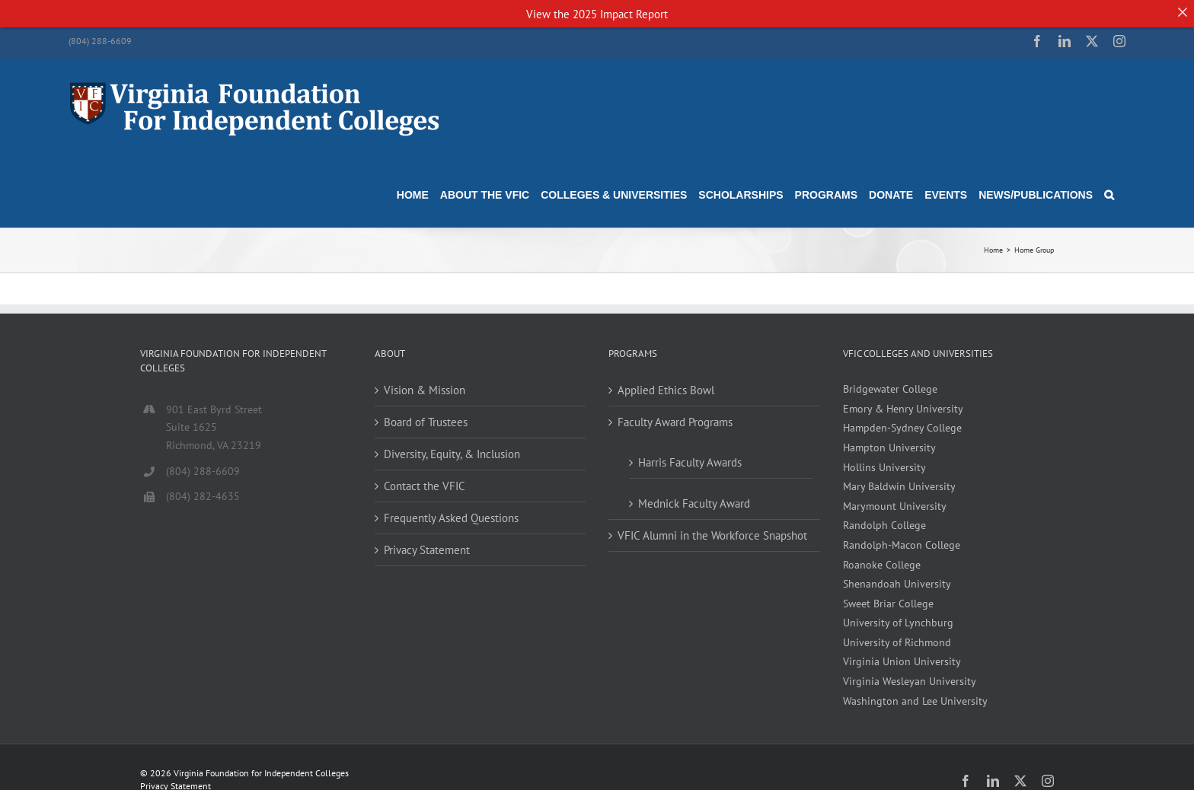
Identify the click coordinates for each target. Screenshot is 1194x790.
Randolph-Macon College (901, 535)
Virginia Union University (902, 652)
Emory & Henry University (903, 399)
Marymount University (895, 496)
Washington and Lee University (915, 691)
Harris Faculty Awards (690, 452)
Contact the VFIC (424, 476)
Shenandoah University (897, 574)
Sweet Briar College (888, 593)
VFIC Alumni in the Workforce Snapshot (712, 525)
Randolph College (884, 515)
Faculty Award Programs (675, 412)
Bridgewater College (890, 379)
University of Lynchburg (898, 613)
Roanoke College (882, 555)
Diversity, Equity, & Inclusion (452, 444)
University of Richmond (897, 632)
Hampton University (889, 437)
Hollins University (884, 457)
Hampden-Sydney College (902, 418)
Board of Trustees (426, 412)
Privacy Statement (427, 540)
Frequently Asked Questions (451, 508)
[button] (1109, 185)
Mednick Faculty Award (694, 493)
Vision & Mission (424, 380)
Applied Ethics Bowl (666, 380)
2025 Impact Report (620, 14)
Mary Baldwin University (899, 476)
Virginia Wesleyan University (909, 671)
